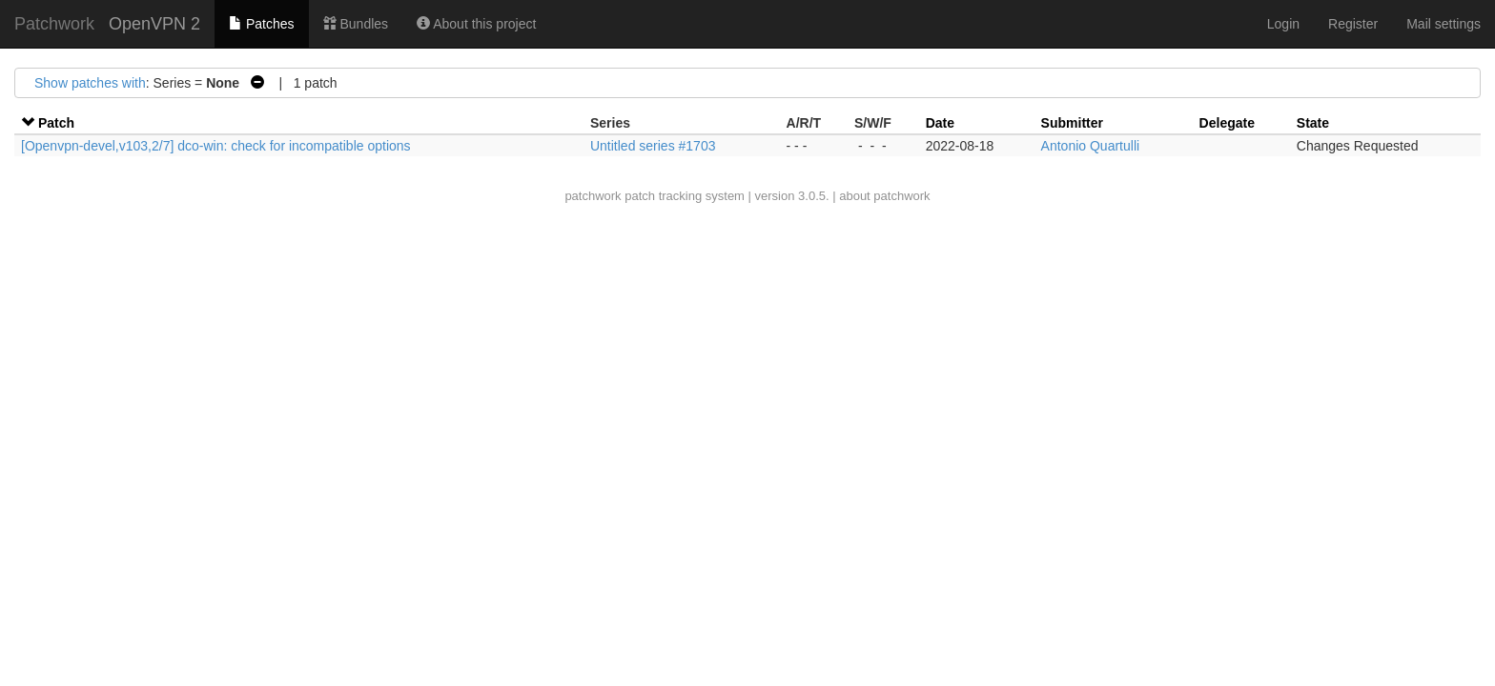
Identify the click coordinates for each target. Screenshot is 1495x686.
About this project (476, 23)
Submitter (1072, 123)
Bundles (355, 23)
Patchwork (54, 23)
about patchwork (884, 196)
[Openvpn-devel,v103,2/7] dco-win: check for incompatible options (216, 145)
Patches (261, 23)
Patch (56, 123)
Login (1283, 23)
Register (1353, 23)
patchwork (592, 196)
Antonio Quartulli (1090, 145)
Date (940, 123)
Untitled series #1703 (653, 145)
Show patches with (90, 83)
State (1313, 123)
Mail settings (1443, 23)
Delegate (1227, 123)
